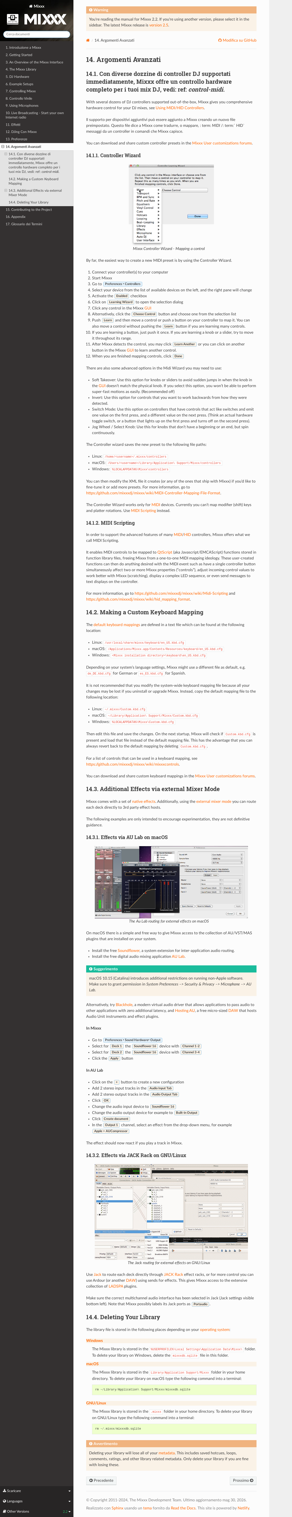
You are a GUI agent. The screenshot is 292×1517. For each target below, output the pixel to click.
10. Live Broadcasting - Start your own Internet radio (35, 115)
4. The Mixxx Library (21, 69)
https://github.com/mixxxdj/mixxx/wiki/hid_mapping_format (138, 599)
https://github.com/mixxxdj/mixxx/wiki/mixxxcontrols (132, 764)
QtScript (164, 552)
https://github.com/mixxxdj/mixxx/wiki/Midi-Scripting (181, 593)
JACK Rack (173, 1275)
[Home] (88, 40)
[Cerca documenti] (36, 34)
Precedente (101, 1480)
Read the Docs (183, 1508)
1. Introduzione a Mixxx (23, 47)
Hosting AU (185, 1011)
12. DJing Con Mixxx (21, 132)
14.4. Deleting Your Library (28, 202)
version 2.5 (158, 25)
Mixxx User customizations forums (222, 143)
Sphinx (117, 1508)
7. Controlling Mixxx (21, 91)
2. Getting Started (19, 55)
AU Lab (178, 957)
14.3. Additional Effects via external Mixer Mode (33, 193)
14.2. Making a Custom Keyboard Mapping (33, 181)
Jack (97, 1275)
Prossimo (243, 1480)
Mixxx (37, 15)
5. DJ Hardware (17, 77)
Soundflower (129, 951)
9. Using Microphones (22, 105)
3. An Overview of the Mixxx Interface (34, 62)
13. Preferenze (16, 139)
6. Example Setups (19, 84)
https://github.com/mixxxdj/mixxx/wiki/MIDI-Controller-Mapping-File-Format (153, 493)
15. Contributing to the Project (29, 210)
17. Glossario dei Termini (24, 224)
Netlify (243, 1508)
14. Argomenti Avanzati (21, 147)
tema (147, 1508)
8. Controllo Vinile (19, 98)
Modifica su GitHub (239, 40)
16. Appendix (15, 217)
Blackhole (124, 1005)
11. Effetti (13, 125)
